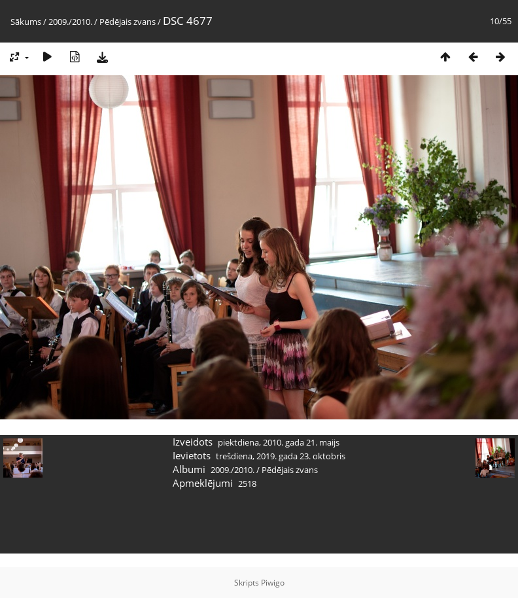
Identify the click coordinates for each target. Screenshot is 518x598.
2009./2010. (70, 21)
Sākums (25, 21)
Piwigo (273, 582)
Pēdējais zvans (127, 21)
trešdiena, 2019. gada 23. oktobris (280, 456)
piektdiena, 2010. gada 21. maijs (278, 442)
